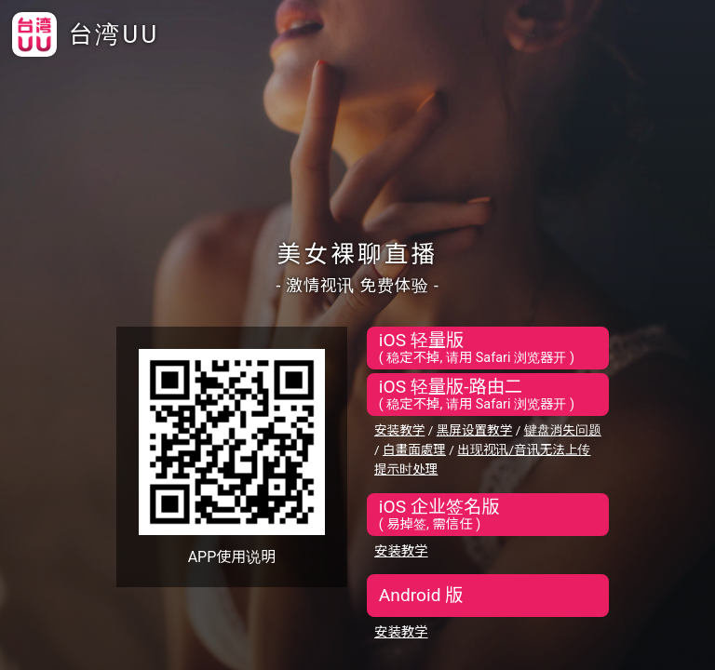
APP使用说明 (232, 557)
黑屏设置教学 (475, 429)
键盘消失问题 (562, 429)
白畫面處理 (414, 449)
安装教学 (399, 429)
